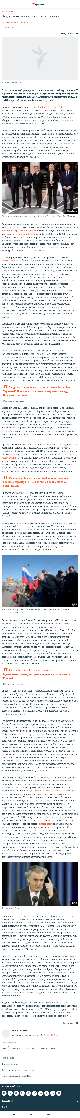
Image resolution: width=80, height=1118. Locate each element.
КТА (31, 1115)
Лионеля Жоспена (27, 234)
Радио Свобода (26, 23)
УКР (48, 1115)
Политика (7, 11)
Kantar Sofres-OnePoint (50, 107)
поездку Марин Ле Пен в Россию (43, 791)
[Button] (67, 33)
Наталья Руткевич (10, 23)
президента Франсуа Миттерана (19, 231)
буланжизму (45, 824)
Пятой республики (11, 261)
